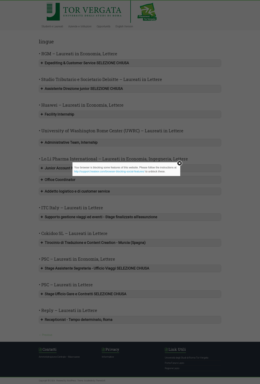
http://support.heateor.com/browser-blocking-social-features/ (109, 171)
